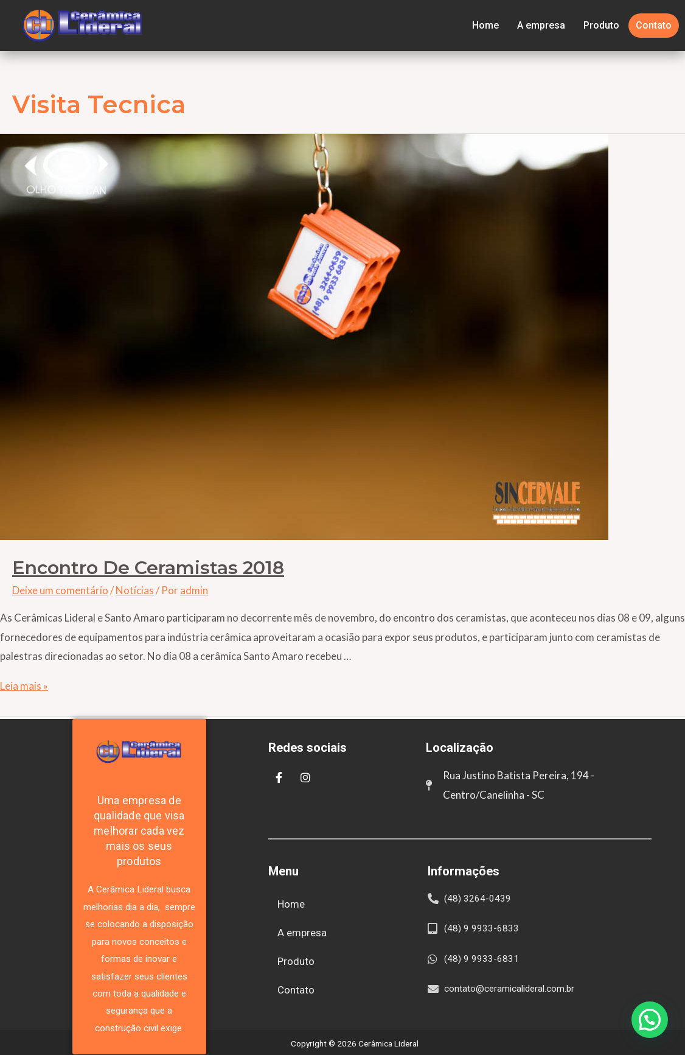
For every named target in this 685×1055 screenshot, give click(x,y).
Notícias (135, 590)
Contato (654, 25)
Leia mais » (24, 685)
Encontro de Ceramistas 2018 (148, 567)
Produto (601, 25)
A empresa (541, 25)
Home (485, 25)
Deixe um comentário (60, 590)
